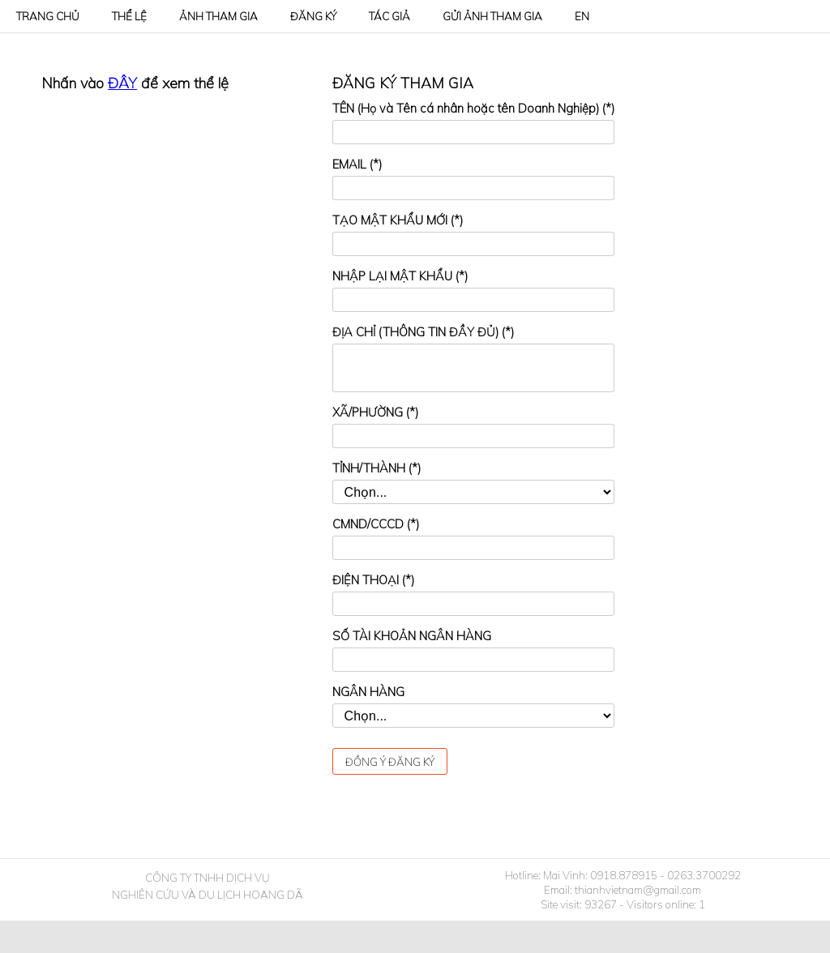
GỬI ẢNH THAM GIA (492, 16)
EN (582, 16)
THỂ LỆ (129, 16)
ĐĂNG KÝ (313, 16)
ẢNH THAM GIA (218, 16)
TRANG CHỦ (47, 16)
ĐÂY (122, 83)
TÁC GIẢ (389, 16)
